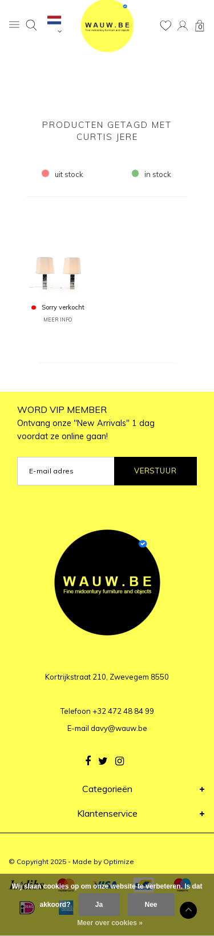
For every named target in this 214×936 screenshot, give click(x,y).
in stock (152, 174)
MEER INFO (57, 319)
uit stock (62, 174)
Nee (151, 905)
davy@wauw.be (119, 728)
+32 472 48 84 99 (123, 711)
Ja (99, 905)
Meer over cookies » (110, 923)
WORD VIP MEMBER (86, 422)
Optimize (118, 861)
